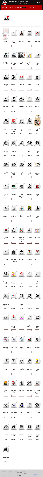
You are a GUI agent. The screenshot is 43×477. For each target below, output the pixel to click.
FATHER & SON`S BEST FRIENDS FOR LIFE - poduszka (21, 126)
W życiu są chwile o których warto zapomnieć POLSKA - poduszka (13, 126)
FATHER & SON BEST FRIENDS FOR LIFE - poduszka (29, 126)
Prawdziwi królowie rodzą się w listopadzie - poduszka (14, 432)
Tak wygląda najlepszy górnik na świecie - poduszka (37, 169)
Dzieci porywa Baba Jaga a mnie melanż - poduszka (21, 301)
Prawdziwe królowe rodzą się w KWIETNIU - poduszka (13, 169)
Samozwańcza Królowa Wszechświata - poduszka (6, 366)
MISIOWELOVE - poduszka (37, 191)
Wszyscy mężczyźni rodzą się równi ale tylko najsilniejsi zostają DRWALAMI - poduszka (21, 235)
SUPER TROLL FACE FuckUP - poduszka (21, 147)
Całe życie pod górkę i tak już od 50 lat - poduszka (13, 410)
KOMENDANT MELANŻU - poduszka (37, 366)
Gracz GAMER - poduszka (29, 38)
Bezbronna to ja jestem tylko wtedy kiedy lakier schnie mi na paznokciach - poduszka (29, 323)
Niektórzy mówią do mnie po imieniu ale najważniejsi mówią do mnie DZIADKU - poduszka (6, 454)
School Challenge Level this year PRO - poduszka (6, 60)
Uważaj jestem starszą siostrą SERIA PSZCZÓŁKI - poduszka (14, 213)
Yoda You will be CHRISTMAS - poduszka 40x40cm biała (21, 60)
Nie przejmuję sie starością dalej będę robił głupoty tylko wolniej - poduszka (29, 366)
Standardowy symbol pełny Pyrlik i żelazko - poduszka (29, 169)
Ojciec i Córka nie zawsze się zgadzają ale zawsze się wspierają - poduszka (6, 344)
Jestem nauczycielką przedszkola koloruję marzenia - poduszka (37, 235)
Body (15, 5)
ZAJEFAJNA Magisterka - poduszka (14, 103)
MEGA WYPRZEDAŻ (18, 467)
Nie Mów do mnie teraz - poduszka (6, 322)
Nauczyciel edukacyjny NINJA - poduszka (29, 81)
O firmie (2, 469)
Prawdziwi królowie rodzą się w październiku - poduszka (29, 432)
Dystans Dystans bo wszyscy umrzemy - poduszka (37, 279)
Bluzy (12, 5)
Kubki (18, 5)
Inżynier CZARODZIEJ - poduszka (29, 103)
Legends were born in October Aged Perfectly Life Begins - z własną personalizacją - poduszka (6, 279)
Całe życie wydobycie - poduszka (37, 213)
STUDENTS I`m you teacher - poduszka (37, 81)
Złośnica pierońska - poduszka (29, 300)
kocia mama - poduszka (5, 387)
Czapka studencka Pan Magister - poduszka (6, 125)
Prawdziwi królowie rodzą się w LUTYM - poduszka (37, 148)
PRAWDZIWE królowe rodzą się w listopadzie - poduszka (21, 432)
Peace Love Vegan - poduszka (13, 300)
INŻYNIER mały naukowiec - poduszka (29, 60)
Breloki (30, 5)
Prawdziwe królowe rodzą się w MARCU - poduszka (5, 169)
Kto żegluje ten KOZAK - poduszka (21, 344)
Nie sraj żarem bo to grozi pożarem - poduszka (29, 191)
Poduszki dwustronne (18, 19)
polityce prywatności (19, 475)
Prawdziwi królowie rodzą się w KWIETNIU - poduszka (29, 148)
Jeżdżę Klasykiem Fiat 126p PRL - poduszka (13, 60)
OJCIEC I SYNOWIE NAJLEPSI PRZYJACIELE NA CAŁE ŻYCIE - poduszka (13, 148)
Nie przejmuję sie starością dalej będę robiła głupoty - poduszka (21, 366)
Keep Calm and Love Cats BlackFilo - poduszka (21, 257)
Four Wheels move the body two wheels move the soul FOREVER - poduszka (37, 388)
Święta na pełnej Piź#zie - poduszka (29, 256)
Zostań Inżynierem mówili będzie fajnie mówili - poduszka (21, 104)
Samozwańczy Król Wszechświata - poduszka (13, 366)
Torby (21, 5)
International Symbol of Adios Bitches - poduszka (21, 279)
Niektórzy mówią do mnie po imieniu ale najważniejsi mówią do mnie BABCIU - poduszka (37, 432)
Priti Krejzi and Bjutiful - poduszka (6, 256)
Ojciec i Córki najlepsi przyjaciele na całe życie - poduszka (6, 148)
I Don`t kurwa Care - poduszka (29, 278)
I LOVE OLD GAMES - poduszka (13, 234)
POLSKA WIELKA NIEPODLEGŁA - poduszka (29, 344)
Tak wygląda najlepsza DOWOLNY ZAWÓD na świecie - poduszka (6, 213)
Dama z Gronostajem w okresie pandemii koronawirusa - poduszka (21, 38)
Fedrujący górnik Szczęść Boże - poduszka (29, 213)
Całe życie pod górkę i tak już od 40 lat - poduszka (21, 410)
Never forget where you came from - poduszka (37, 322)
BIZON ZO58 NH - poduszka (6, 234)
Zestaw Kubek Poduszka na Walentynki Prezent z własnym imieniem (6, 38)
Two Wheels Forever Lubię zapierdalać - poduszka (29, 410)
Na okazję (6, 5)
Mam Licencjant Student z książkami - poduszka (5, 82)
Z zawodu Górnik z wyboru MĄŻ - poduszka (6, 191)
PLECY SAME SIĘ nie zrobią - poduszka (13, 387)
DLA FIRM (23, 467)
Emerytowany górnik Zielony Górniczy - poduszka (13, 191)
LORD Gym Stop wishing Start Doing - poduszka (22, 387)
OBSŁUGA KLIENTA (11, 467)
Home (3, 5)
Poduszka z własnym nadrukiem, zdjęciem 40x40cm (37, 38)
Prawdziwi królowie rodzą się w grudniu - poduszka (37, 410)
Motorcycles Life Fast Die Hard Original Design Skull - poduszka (29, 388)
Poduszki (24, 5)
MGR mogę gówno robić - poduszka (21, 81)
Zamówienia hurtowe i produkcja (24, 470)
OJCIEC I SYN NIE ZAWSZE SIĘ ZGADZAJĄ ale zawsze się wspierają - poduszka (14, 344)
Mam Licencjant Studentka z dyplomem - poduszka (14, 82)
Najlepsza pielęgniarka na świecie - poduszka (14, 322)
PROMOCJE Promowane (18, 469)
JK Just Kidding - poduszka (14, 38)
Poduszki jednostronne (25, 19)
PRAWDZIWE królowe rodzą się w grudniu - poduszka (5, 432)
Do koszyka (5, 64)
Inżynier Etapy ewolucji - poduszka (37, 60)
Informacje (3, 467)
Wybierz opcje (13, 261)
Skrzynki (27, 5)
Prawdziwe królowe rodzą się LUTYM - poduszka (21, 169)
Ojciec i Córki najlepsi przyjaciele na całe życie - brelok (37, 126)
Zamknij (26, 473)
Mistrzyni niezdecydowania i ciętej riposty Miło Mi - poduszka (6, 301)
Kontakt (9, 469)
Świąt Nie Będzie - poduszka (37, 256)
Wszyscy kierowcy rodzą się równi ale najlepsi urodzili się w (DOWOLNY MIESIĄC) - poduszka (14, 257)
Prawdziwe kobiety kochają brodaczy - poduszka (37, 344)
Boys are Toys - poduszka (21, 322)
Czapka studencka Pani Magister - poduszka (37, 103)
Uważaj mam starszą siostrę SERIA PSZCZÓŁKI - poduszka (21, 213)
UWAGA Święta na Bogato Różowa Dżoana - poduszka (14, 279)
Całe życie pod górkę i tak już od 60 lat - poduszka (5, 410)
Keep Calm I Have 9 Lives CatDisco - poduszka (29, 234)
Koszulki (10, 5)
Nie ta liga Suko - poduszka (37, 300)
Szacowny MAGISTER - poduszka (6, 103)
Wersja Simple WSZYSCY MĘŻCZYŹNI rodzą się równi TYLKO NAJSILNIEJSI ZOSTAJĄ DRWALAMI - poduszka (21, 192)
